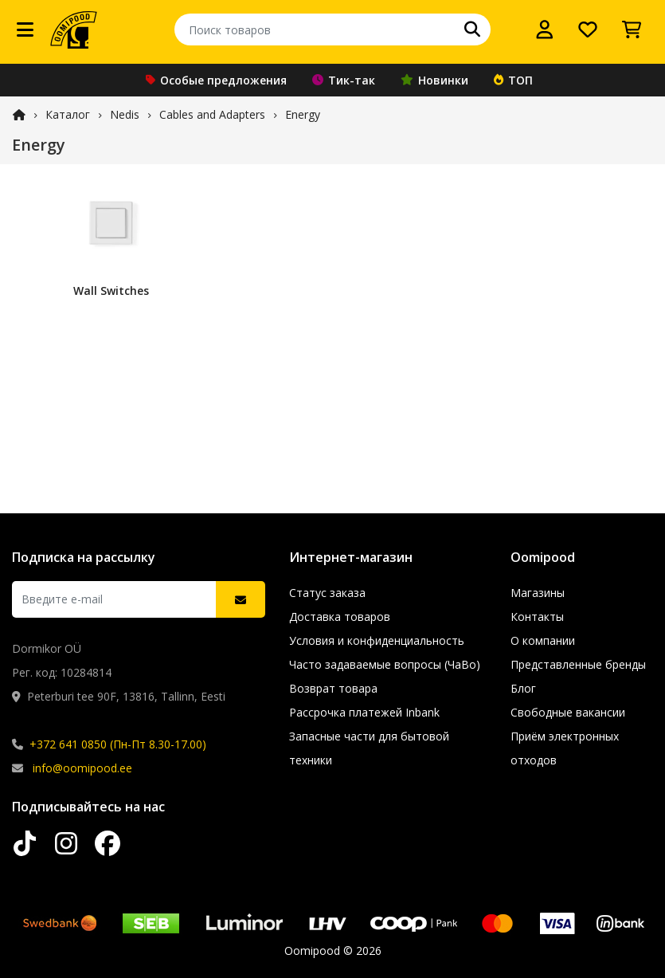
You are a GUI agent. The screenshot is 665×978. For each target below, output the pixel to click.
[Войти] (544, 29)
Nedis (124, 114)
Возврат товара (333, 688)
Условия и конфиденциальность (376, 640)
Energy (302, 114)
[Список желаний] (587, 29)
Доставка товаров (339, 616)
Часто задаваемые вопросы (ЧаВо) (384, 664)
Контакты (537, 616)
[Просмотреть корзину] (631, 29)
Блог (523, 688)
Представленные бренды (578, 664)
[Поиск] (472, 29)
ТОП (513, 80)
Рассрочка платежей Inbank (364, 712)
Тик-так (343, 80)
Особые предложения (216, 80)
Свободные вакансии (567, 712)
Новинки (434, 80)
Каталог (67, 114)
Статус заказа (327, 592)
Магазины (537, 592)
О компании (542, 640)
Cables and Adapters (212, 114)
